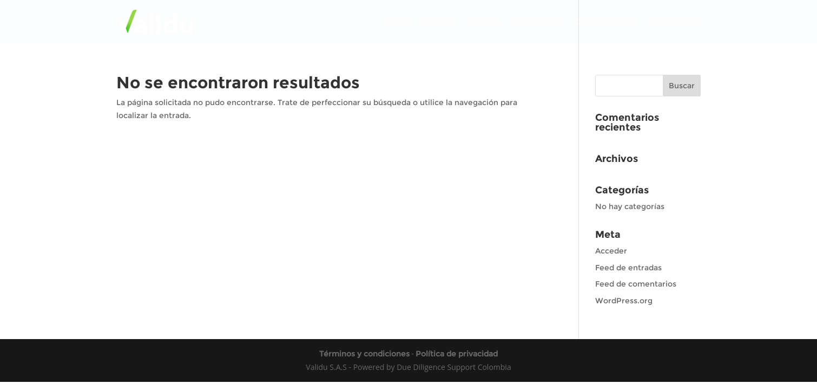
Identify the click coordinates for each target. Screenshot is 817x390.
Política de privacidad (457, 354)
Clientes (483, 22)
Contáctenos (537, 22)
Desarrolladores (605, 22)
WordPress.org (624, 301)
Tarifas (397, 22)
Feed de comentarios (635, 284)
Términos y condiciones (364, 354)
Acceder (611, 251)
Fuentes (438, 22)
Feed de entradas (628, 267)
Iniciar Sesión (675, 22)
